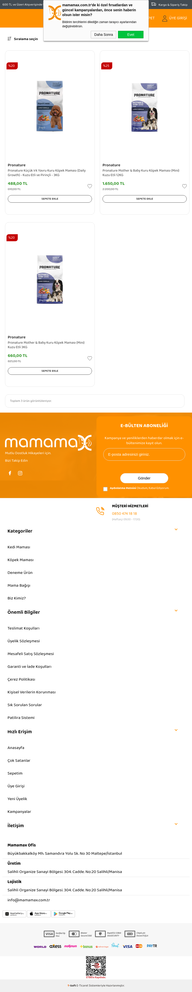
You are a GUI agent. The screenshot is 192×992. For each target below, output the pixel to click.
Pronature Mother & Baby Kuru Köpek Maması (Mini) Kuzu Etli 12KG (140, 172)
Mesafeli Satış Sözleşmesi (31, 654)
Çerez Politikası (21, 679)
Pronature (17, 165)
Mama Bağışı (19, 585)
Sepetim (15, 773)
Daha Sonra (103, 35)
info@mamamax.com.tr (29, 900)
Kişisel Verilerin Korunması (32, 692)
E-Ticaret (82, 985)
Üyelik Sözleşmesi (24, 641)
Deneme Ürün (20, 572)
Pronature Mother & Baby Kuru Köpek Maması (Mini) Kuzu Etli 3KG (46, 344)
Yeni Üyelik (17, 799)
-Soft (72, 985)
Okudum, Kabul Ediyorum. (136, 489)
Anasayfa (16, 748)
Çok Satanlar (19, 760)
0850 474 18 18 (124, 514)
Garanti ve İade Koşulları (30, 666)
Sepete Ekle (50, 198)
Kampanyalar (19, 811)
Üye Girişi (16, 786)
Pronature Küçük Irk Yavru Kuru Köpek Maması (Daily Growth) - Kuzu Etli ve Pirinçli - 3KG (47, 172)
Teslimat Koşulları (24, 628)
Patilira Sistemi (21, 717)
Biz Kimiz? (17, 598)
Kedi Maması (19, 547)
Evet (130, 35)
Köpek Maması (21, 560)
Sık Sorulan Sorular (25, 705)
